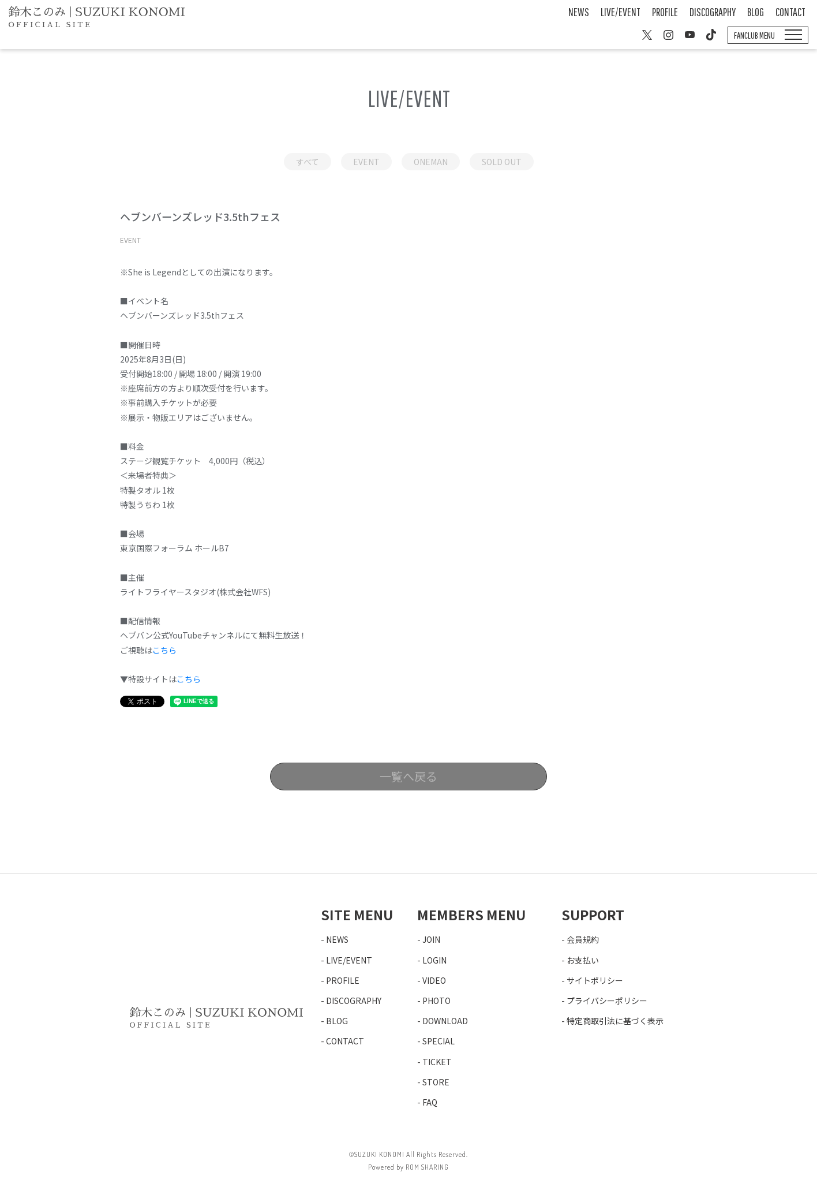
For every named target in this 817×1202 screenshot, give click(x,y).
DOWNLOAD (445, 1020)
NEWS (578, 11)
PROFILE (665, 11)
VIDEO (434, 980)
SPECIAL (438, 1041)
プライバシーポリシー (607, 1000)
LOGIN (434, 960)
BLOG (755, 11)
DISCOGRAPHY (712, 11)
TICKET (437, 1061)
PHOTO (436, 1000)
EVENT (366, 161)
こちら (164, 650)
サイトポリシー (595, 980)
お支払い (583, 960)
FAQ (429, 1102)
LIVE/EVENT (620, 11)
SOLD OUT (502, 161)
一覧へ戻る (408, 776)
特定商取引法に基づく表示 (615, 1020)
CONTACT (790, 11)
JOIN (431, 939)
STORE (435, 1082)
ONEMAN (431, 161)
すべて (307, 161)
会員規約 (583, 939)
